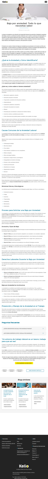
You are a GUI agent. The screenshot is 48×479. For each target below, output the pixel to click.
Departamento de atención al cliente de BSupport (23, 451)
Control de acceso (6, 447)
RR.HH (35, 403)
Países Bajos (35, 455)
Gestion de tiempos (4, 370)
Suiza (33, 459)
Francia (34, 453)
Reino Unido (35, 457)
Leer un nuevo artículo (35, 370)
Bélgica (33, 451)
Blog (18, 441)
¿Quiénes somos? (36, 441)
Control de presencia (6, 441)
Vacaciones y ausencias (11, 370)
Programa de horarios (7, 406)
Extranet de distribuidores (22, 454)
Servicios (19, 445)
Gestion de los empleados (19, 370)
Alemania (34, 449)
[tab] (24, 328)
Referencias (19, 443)
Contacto (34, 443)
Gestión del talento (6, 445)
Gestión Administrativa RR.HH (8, 443)
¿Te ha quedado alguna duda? (24, 363)
